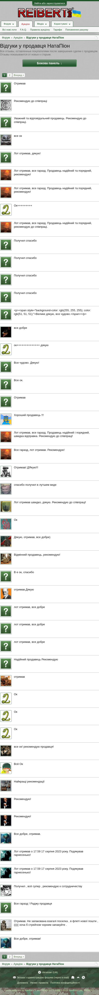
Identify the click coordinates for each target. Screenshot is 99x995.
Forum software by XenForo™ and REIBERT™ (49, 990)
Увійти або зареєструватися (49, 3)
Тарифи (57, 29)
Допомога (22, 982)
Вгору (78, 977)
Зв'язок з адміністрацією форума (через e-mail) (43, 977)
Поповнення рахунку (76, 29)
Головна (72, 977)
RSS (83, 977)
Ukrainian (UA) (50, 972)
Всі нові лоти (9, 29)
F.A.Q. (23, 29)
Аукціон (25, 24)
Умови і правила (39, 982)
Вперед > (19, 75)
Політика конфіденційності (65, 982)
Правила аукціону (40, 29)
